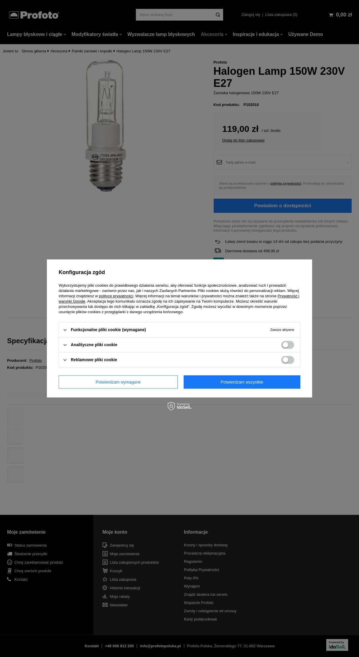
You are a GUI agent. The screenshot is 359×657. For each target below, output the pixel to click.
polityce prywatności (116, 296)
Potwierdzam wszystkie (242, 382)
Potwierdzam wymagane (118, 382)
